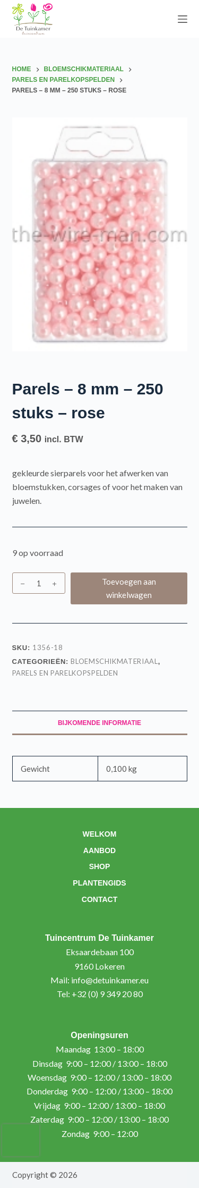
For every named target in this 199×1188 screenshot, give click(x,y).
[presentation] (20, 1140)
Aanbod (99, 850)
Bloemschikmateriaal (114, 661)
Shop (99, 866)
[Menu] (182, 19)
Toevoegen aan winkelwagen (129, 588)
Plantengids (99, 883)
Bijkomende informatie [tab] (99, 723)
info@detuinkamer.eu (110, 980)
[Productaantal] (38, 583)
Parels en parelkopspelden (65, 673)
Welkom (100, 834)
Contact (99, 899)
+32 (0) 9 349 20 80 (107, 994)
